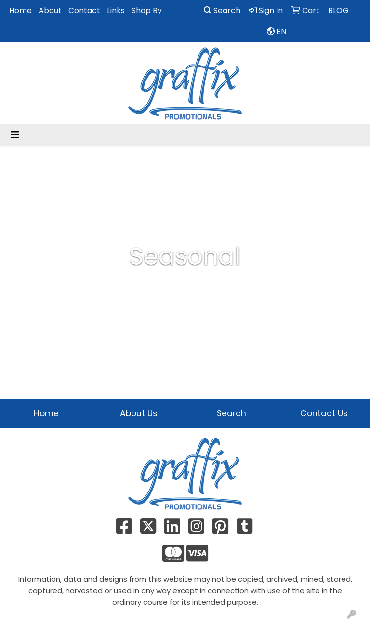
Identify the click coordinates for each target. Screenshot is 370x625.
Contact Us (324, 413)
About (50, 10)
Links (116, 10)
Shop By (147, 10)
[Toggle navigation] (15, 135)
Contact (84, 10)
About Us (139, 413)
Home (20, 10)
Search (222, 10)
